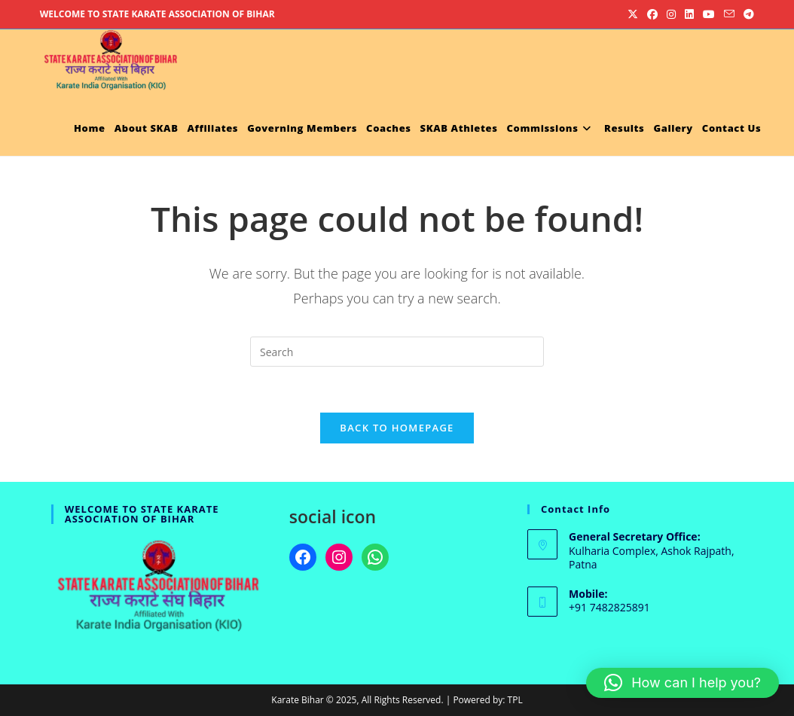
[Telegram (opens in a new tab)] (746, 14)
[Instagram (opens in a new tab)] (671, 14)
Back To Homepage (396, 427)
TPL (515, 699)
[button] (682, 683)
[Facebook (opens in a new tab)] (652, 14)
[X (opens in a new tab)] (633, 14)
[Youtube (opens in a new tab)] (708, 14)
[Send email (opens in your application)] (729, 14)
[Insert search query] (397, 352)
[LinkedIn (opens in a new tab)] (689, 14)
